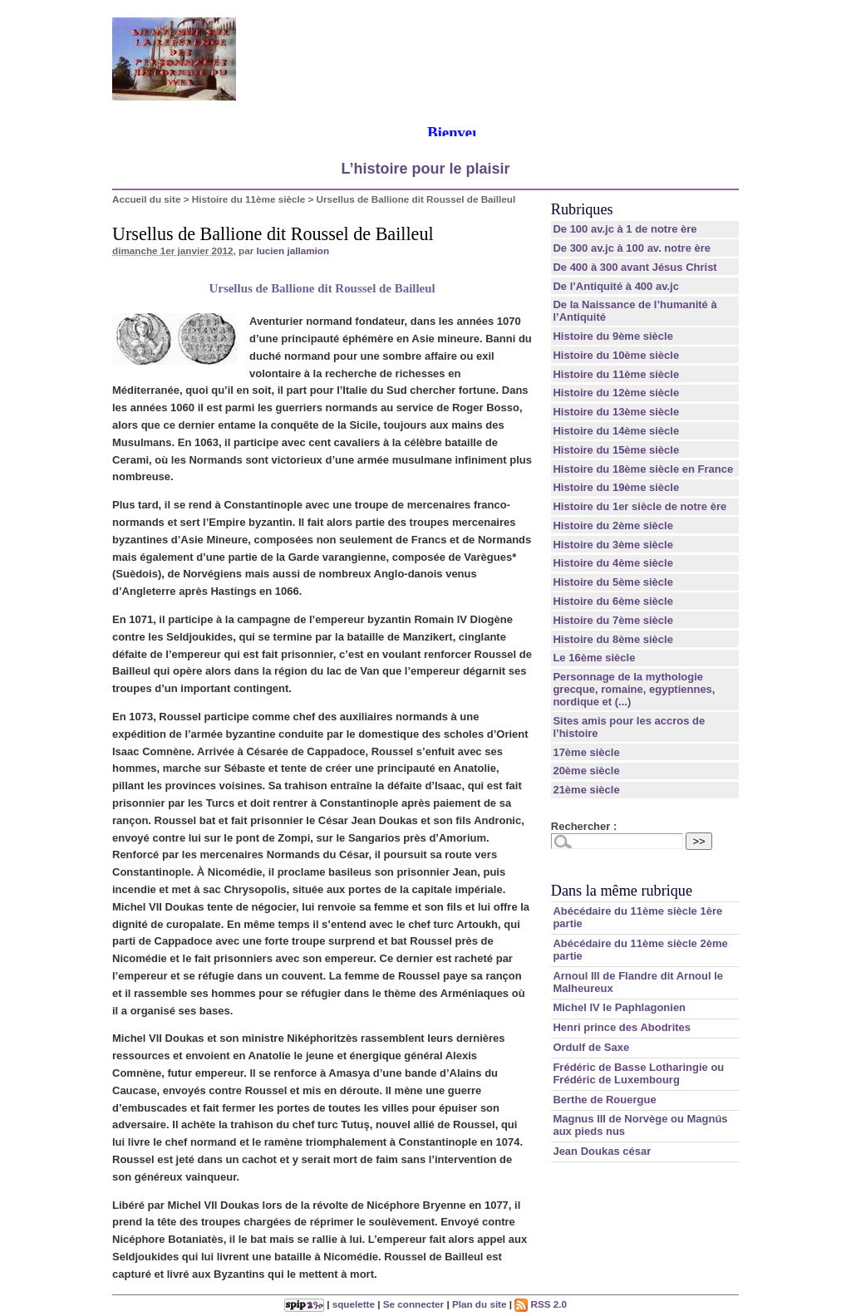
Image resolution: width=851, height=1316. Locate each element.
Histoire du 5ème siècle (613, 582)
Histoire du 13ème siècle (616, 411)
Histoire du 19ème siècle (616, 487)
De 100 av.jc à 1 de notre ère (624, 229)
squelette (353, 1304)
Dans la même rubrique (621, 890)
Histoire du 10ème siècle (616, 355)
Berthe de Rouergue (604, 1099)
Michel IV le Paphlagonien (619, 1007)
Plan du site (479, 1304)
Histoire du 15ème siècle (616, 450)
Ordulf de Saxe (591, 1047)
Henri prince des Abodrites (622, 1027)
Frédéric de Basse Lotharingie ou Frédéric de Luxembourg (638, 1073)
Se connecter (413, 1304)
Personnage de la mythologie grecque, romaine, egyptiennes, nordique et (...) (634, 689)
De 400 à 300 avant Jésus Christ (634, 267)
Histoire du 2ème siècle (613, 525)
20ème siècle (586, 770)
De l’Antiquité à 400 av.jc (615, 286)
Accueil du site (146, 199)
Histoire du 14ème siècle (616, 431)
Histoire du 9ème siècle (613, 336)
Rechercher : (584, 826)
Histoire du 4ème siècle (613, 563)
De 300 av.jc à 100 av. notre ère (632, 248)
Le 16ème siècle (594, 657)
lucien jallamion (292, 250)
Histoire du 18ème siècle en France (643, 469)
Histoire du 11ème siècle (248, 199)
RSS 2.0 (540, 1304)
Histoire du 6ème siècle (613, 601)
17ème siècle (586, 752)
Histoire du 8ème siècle (613, 639)
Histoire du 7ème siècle (613, 620)
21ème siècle (586, 789)
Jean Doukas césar (602, 1151)
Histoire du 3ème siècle (613, 544)
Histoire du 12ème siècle (616, 392)
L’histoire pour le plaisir (425, 168)
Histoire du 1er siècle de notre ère (639, 506)
